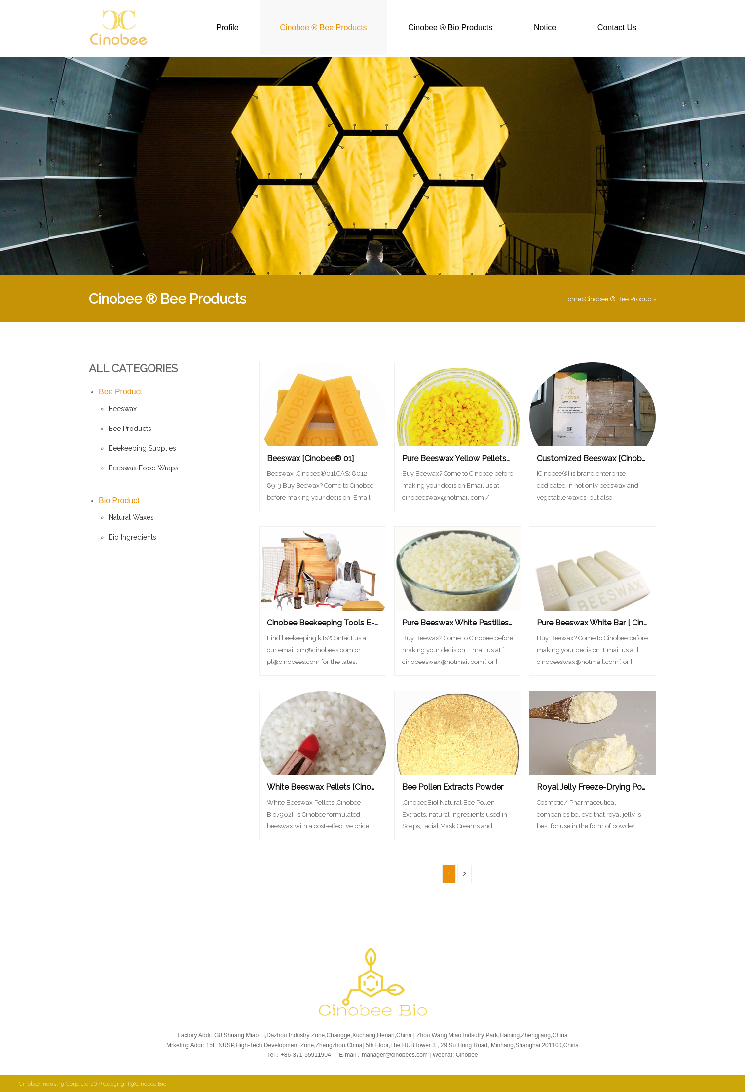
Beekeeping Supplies (142, 448)
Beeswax (123, 409)
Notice (545, 27)
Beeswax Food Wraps (144, 468)
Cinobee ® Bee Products (323, 27)
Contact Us (616, 27)
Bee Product (120, 392)
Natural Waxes (131, 517)
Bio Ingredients (132, 537)
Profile (227, 27)
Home (572, 299)
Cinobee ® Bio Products (450, 27)
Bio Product (119, 500)
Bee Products (130, 428)
